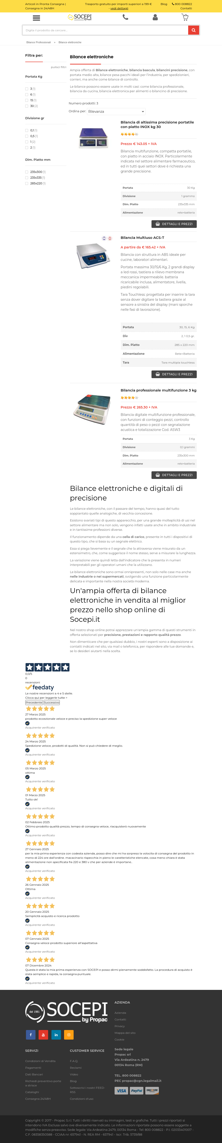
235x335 (35, 177)
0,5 (31, 136)
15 (30, 100)
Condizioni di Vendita (40, 1061)
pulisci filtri (58, 67)
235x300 (35, 172)
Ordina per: (77, 111)
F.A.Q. (74, 1061)
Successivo (52, 702)
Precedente (34, 702)
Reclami (76, 1067)
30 (31, 106)
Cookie (119, 1039)
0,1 (31, 130)
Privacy (120, 1026)
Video (74, 1074)
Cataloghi (32, 1092)
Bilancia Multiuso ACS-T (142, 237)
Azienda (120, 1012)
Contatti (120, 1019)
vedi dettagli (119, 8)
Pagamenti (33, 1067)
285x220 (35, 183)
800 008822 (182, 4)
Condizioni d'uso (82, 1098)
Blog (73, 1081)
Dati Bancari (34, 1074)
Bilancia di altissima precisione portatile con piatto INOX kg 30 (157, 124)
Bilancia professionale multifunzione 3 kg (159, 390)
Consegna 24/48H (38, 1098)
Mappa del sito (125, 1033)
